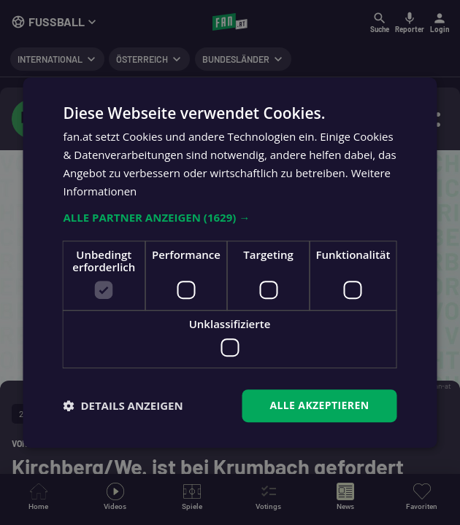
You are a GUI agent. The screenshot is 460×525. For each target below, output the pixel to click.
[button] (230, 218)
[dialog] (230, 262)
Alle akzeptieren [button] (319, 405)
